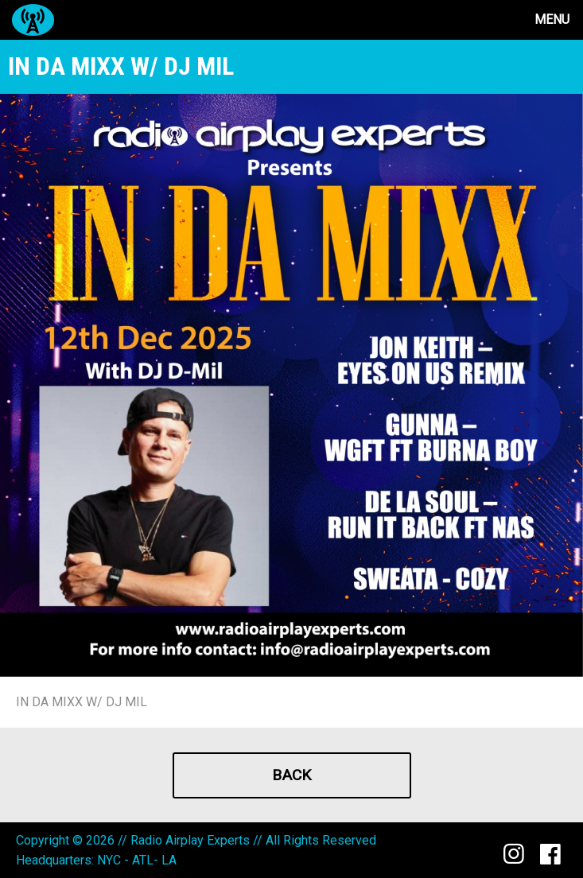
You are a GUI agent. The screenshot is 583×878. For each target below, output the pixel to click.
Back (291, 775)
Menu (551, 19)
